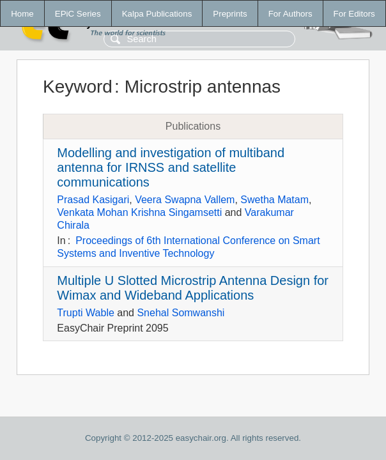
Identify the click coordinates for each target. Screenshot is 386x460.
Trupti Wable (85, 312)
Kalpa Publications (157, 14)
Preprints (230, 14)
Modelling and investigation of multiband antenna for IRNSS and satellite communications (170, 167)
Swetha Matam (274, 199)
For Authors (290, 14)
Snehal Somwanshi (180, 312)
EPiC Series (78, 14)
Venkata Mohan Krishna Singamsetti (139, 212)
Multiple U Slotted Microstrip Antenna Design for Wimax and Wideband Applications (192, 287)
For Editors (354, 14)
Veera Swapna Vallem (185, 199)
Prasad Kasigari (93, 199)
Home (22, 14)
